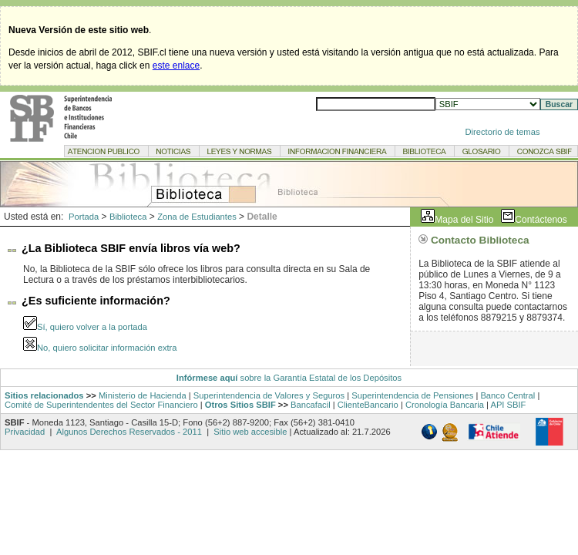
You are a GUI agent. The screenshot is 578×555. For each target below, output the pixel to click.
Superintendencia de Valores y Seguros (268, 395)
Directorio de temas (502, 131)
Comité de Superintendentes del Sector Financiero (101, 404)
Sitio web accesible (249, 431)
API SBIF (508, 404)
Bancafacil (311, 404)
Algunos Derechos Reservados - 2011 (129, 431)
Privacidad (26, 431)
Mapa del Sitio (464, 219)
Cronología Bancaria (444, 404)
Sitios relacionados (44, 395)
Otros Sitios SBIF (240, 404)
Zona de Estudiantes (197, 216)
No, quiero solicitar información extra (107, 347)
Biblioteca (128, 216)
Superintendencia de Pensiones (412, 395)
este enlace (176, 65)
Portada (84, 216)
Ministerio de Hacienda (143, 395)
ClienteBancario (368, 404)
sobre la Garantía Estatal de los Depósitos (319, 377)
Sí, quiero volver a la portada (92, 326)
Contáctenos (540, 219)
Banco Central (507, 395)
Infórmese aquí (207, 377)
